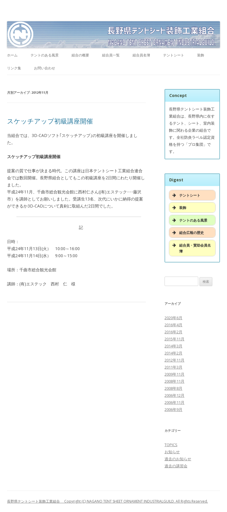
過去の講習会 (176, 466)
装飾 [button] (178, 207)
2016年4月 (173, 324)
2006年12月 (174, 395)
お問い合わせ (44, 68)
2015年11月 (174, 339)
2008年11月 (174, 381)
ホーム (12, 55)
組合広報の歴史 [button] (187, 232)
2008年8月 (173, 388)
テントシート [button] (185, 195)
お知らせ (172, 451)
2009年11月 (174, 374)
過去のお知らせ (178, 458)
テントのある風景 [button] (189, 220)
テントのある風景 (45, 55)
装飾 (200, 55)
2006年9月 (173, 409)
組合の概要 (80, 55)
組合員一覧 (111, 55)
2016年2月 (173, 331)
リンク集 (14, 68)
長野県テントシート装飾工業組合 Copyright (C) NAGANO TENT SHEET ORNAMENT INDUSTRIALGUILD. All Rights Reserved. (107, 501)
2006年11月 (174, 402)
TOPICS (171, 444)
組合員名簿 (141, 55)
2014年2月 (173, 353)
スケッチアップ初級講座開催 (50, 120)
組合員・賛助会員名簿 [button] (191, 247)
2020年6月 (173, 317)
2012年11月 (174, 360)
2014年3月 (173, 346)
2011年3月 (173, 367)
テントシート (173, 55)
